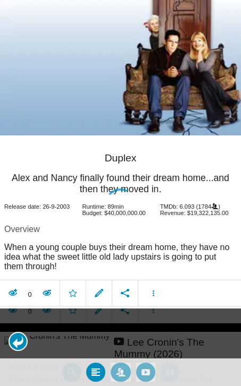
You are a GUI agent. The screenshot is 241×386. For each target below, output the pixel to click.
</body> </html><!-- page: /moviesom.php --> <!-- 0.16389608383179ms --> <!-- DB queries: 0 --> (120, 193)
